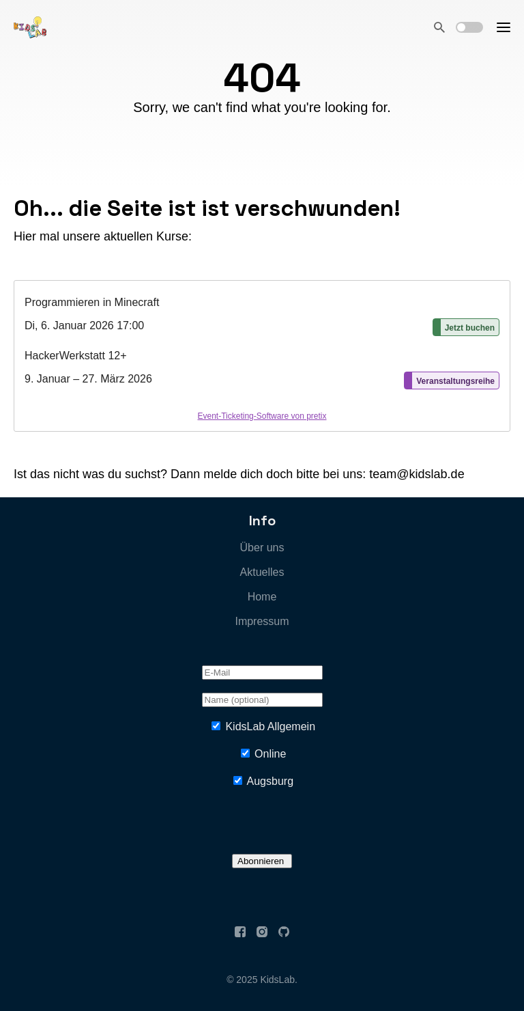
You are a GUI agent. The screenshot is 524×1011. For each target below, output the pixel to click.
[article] (262, 356)
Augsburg (270, 781)
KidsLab (277, 979)
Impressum (262, 621)
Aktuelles (262, 572)
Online (270, 754)
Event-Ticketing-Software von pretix (262, 416)
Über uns (262, 547)
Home (262, 597)
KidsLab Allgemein (270, 726)
